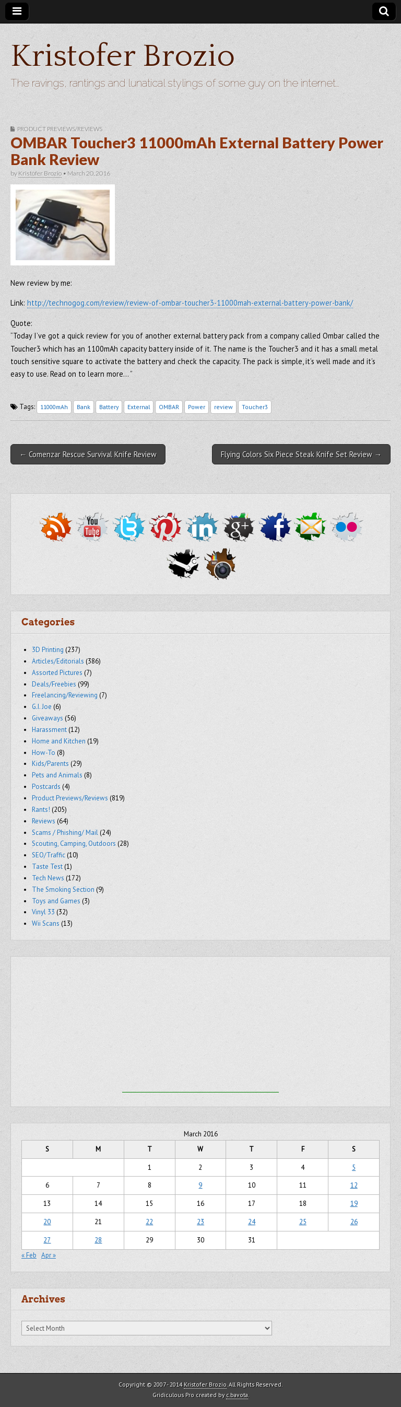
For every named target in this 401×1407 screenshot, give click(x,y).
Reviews (43, 821)
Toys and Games (56, 901)
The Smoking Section (63, 889)
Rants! (41, 809)
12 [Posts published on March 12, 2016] (354, 1185)
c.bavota (237, 1395)
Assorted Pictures (57, 672)
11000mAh (54, 407)
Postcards (46, 786)
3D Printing (48, 649)
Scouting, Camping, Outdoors (74, 843)
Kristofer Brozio (122, 56)
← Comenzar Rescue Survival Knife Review (88, 454)
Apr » (48, 1255)
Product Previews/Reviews (59, 128)
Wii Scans (46, 923)
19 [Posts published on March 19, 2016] (354, 1203)
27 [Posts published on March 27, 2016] (47, 1240)
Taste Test (47, 866)
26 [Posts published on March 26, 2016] (354, 1221)
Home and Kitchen (59, 741)
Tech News (48, 878)
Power (196, 407)
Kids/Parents (50, 763)
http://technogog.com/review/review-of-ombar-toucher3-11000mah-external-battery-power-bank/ (190, 303)
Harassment (49, 729)
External (138, 407)
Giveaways (47, 718)
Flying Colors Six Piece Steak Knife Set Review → (301, 454)
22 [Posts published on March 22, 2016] (149, 1221)
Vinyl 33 (43, 912)
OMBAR (169, 407)
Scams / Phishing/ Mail (65, 832)
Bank (83, 407)
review (223, 407)
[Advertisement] (200, 1027)
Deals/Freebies (54, 684)
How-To (43, 752)
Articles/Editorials (58, 661)
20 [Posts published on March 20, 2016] (47, 1221)
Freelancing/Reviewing (65, 695)
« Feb (29, 1255)
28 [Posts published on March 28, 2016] (98, 1240)
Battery (109, 407)
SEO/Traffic (48, 855)
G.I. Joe (42, 706)
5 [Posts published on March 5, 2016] (354, 1167)
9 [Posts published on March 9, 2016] (200, 1185)
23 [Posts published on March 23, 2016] (200, 1221)
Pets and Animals (57, 775)
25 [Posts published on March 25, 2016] (302, 1221)
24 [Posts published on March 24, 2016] (251, 1221)
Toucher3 (255, 407)
